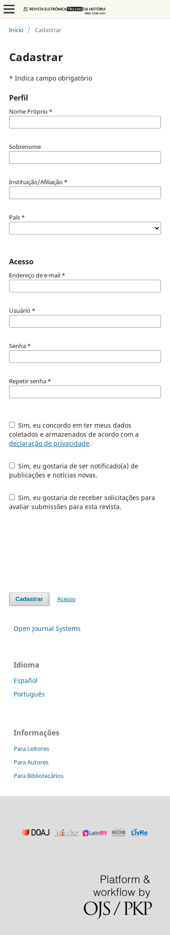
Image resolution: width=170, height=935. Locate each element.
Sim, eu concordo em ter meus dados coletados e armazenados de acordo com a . (74, 434)
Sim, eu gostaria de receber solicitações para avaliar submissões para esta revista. (82, 502)
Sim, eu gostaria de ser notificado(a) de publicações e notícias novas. (74, 470)
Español (26, 680)
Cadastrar (29, 599)
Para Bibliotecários (38, 776)
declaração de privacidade (49, 443)
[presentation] (78, 551)
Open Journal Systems (47, 628)
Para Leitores (31, 748)
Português (29, 694)
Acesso (66, 599)
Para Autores (31, 762)
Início (16, 30)
